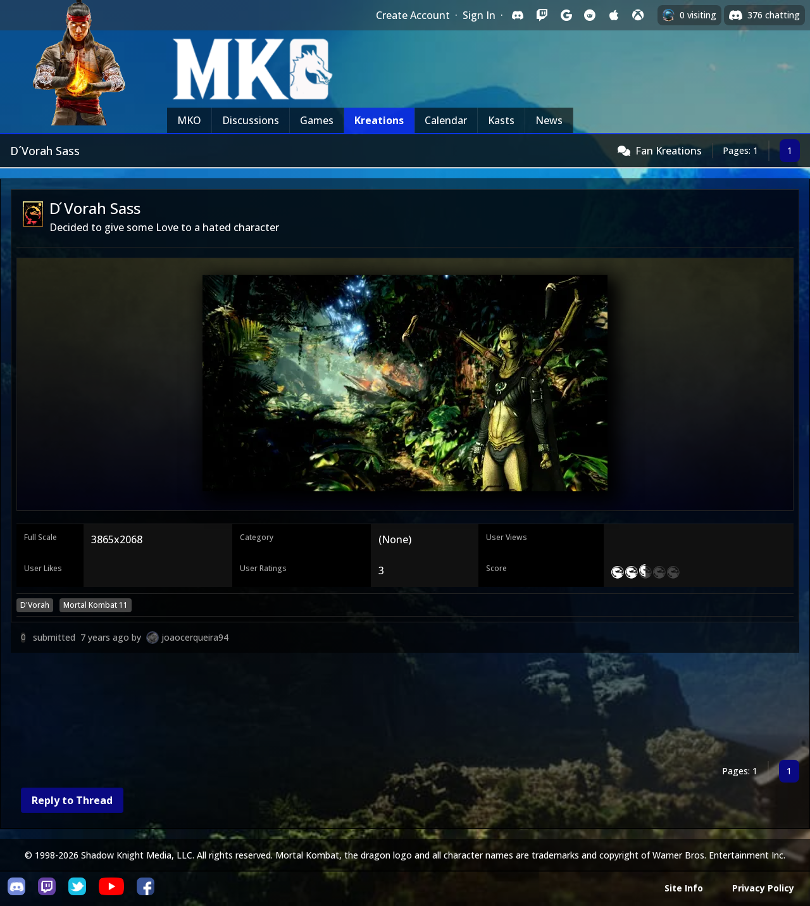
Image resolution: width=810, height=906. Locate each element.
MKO (189, 120)
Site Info (683, 888)
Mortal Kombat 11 (95, 605)
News (549, 120)
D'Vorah (34, 605)
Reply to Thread (72, 800)
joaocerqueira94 (194, 637)
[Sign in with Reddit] (589, 15)
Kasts (501, 120)
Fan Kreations (668, 151)
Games (316, 120)
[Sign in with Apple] (613, 15)
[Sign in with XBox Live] (637, 15)
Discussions (250, 120)
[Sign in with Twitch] (541, 15)
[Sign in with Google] (565, 15)
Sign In (479, 15)
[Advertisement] (390, 709)
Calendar (446, 120)
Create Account (413, 15)
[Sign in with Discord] (517, 15)
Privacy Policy (763, 888)
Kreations (379, 120)
